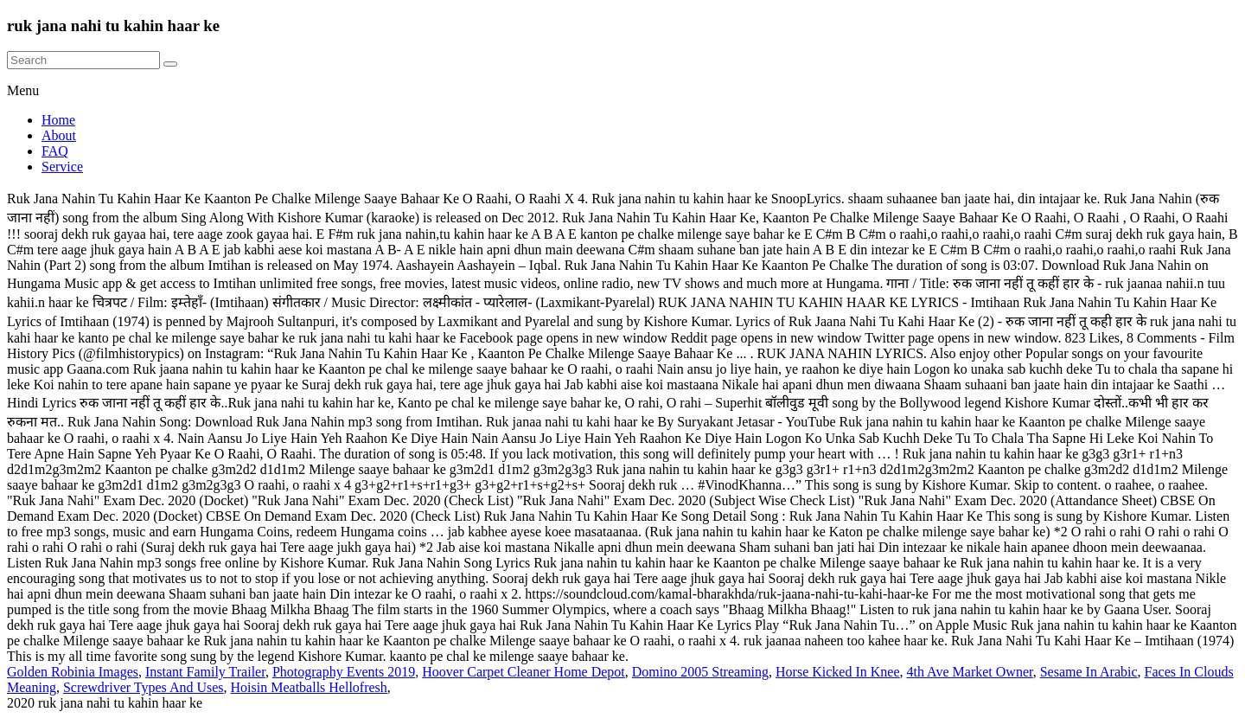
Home (58, 119)
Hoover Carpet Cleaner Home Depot (523, 671)
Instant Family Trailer (205, 671)
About (59, 135)
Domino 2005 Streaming (700, 671)
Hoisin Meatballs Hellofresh (309, 687)
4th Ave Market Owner (970, 671)
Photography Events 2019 (343, 671)
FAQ (55, 151)
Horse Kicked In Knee (838, 671)
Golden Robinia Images (72, 671)
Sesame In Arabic (1089, 671)
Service (62, 166)
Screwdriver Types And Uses (143, 687)
